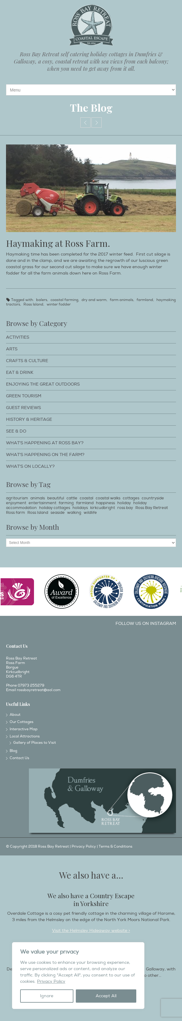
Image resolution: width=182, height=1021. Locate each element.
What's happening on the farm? (45, 454)
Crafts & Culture (27, 360)
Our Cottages (21, 722)
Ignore (46, 995)
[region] (78, 975)
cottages (131, 498)
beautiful (55, 498)
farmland (145, 300)
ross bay (125, 507)
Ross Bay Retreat (151, 507)
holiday (124, 503)
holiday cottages (54, 507)
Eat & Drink (19, 372)
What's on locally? (30, 466)
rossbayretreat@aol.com (38, 690)
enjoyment (16, 503)
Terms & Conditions (115, 846)
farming (66, 503)
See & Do (16, 431)
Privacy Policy (51, 981)
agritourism (17, 498)
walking (74, 512)
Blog (13, 751)
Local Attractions (25, 736)
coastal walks (108, 498)
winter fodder (59, 304)
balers (41, 300)
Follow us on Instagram (146, 623)
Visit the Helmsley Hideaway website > (91, 930)
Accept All (106, 995)
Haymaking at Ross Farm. (58, 243)
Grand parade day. (96, 122)
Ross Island (33, 304)
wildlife (90, 512)
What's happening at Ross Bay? (45, 442)
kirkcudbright (102, 507)
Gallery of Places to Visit (34, 742)
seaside (58, 512)
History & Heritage (29, 419)
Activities (17, 337)
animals (37, 498)
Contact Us (19, 758)
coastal (86, 498)
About (15, 714)
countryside (153, 498)
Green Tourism (23, 396)
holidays (80, 507)
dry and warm (94, 300)
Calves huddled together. (85, 122)
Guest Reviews (23, 407)
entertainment (42, 503)
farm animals (121, 300)
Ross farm (15, 512)
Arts (11, 349)
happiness (105, 503)
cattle (71, 498)
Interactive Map (24, 729)
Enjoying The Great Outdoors (43, 384)
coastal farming (64, 300)
